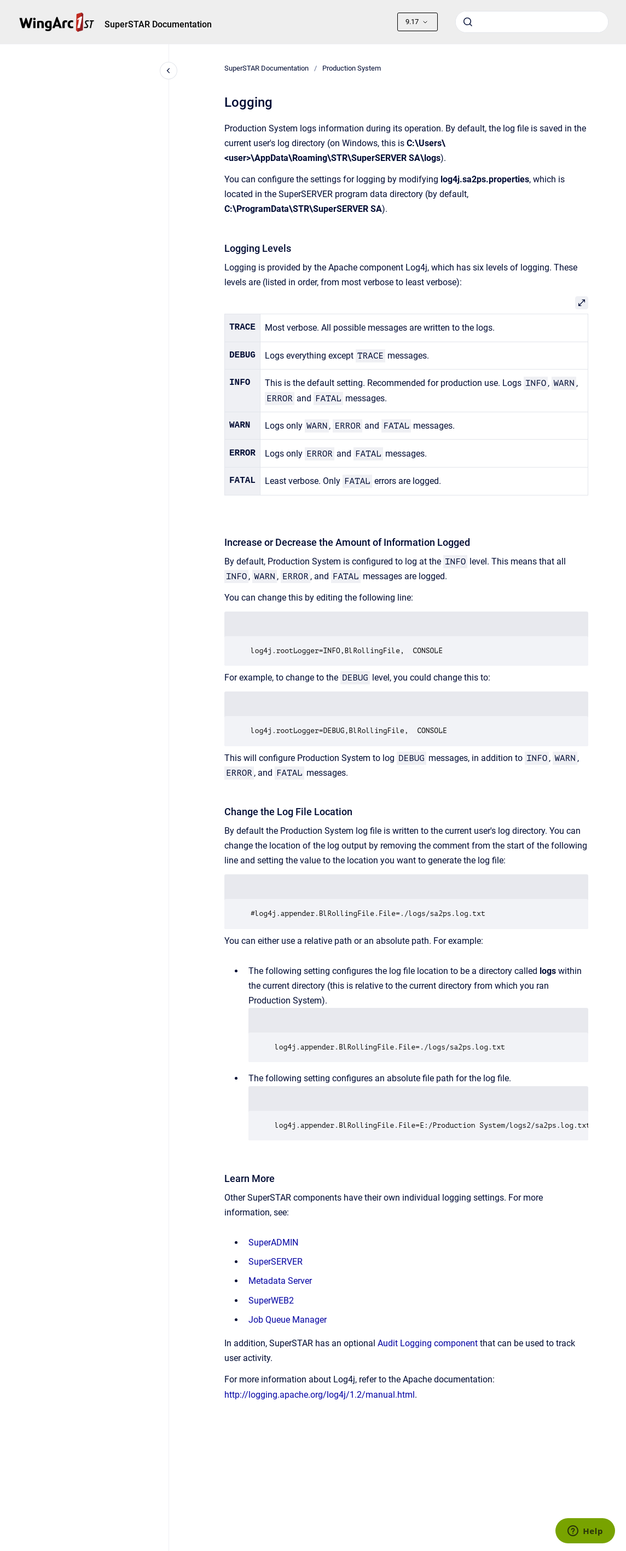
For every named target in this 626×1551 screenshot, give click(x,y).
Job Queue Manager (287, 1319)
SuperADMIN (273, 1242)
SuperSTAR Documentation (158, 24)
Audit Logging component (428, 1343)
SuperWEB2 (271, 1300)
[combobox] (532, 21)
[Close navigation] (168, 70)
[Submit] (468, 22)
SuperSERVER (275, 1261)
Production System (351, 68)
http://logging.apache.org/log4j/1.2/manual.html (319, 1394)
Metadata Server (280, 1281)
